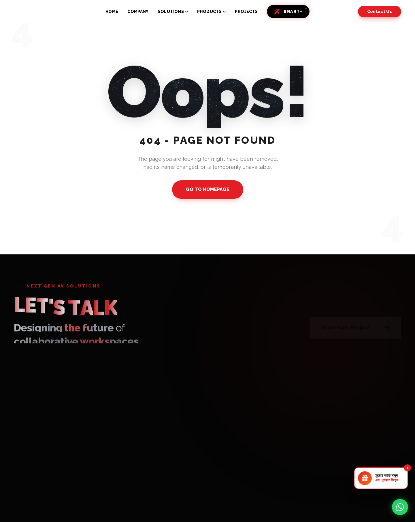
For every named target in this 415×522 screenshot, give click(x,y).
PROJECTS (246, 11)
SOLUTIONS (173, 11)
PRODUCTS (211, 11)
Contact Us (379, 11)
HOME (111, 11)
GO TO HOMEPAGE (207, 189)
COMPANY (137, 11)
